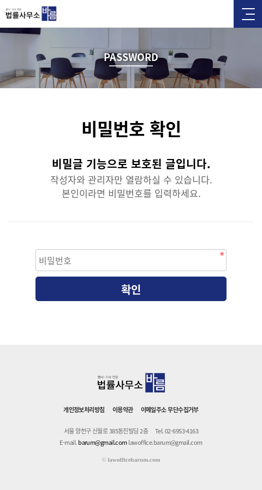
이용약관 (122, 409)
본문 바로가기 (0, 0)
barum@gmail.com (102, 442)
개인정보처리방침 (84, 409)
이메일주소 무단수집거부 (170, 409)
